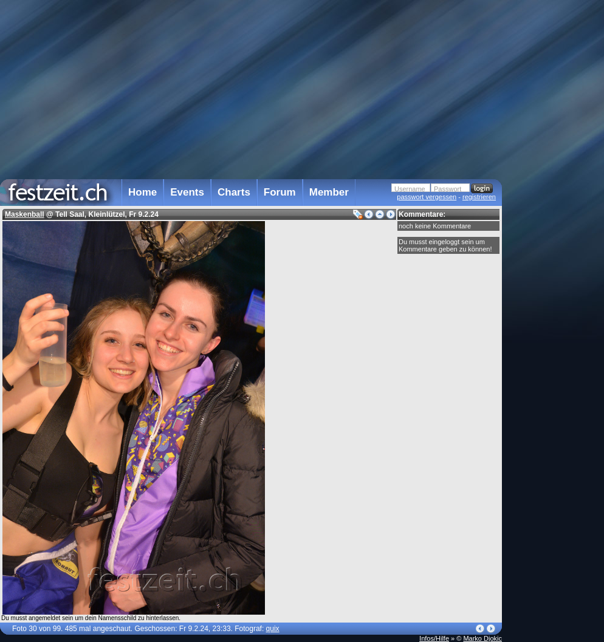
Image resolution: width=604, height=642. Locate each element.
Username (409, 189)
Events (187, 192)
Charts (234, 192)
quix (273, 628)
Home (142, 192)
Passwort (447, 189)
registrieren (479, 196)
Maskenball (24, 214)
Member (329, 192)
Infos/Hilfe (434, 638)
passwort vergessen (426, 196)
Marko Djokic (482, 638)
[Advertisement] (555, 245)
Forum (280, 192)
